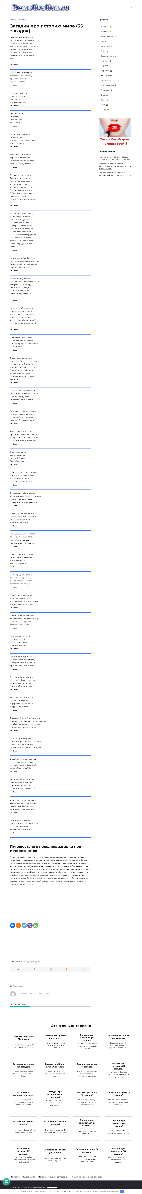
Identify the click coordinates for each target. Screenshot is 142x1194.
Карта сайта (29, 1177)
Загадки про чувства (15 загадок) (55, 1036)
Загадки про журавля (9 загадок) (23, 1093)
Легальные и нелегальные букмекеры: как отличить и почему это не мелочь (115, 166)
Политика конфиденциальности (87, 1177)
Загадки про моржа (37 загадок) (118, 1036)
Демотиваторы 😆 (109, 36)
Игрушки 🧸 (106, 61)
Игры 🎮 (104, 66)
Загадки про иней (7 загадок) (23, 1122)
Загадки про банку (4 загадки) (55, 1122)
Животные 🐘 (107, 46)
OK (122, 1191)
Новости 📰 (106, 80)
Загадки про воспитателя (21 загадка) (87, 1123)
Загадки (104, 51)
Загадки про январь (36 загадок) (23, 1065)
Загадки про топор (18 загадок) (87, 1093)
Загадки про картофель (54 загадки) (118, 1151)
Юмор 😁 (105, 110)
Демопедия (106, 32)
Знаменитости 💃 (108, 56)
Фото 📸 (104, 105)
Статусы (104, 95)
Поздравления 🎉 (109, 85)
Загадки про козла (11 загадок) (24, 1037)
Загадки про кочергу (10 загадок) (55, 1151)
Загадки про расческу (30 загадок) (23, 1151)
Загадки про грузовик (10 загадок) (118, 1066)
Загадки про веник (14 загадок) (87, 1065)
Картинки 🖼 (106, 71)
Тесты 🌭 (105, 100)
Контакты (15, 1177)
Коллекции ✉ (107, 75)
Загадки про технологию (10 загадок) (55, 1094)
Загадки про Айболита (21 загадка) (87, 1037)
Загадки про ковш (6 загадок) (87, 1150)
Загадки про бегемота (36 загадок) (118, 1123)
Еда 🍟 (104, 41)
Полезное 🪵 (106, 90)
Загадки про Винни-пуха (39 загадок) (55, 1065)
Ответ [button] (14, 65)
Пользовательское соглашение (53, 1177)
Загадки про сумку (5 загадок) (118, 1093)
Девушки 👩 (106, 27)
